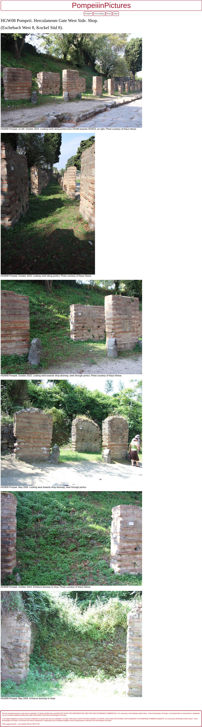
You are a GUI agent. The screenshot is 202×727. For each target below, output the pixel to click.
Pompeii (88, 14)
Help (115, 14)
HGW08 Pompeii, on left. (13, 129)
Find (109, 14)
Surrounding (99, 14)
